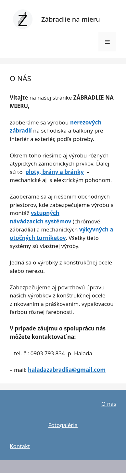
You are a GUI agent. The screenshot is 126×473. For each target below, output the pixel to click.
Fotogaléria (63, 425)
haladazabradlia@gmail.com (67, 369)
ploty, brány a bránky (54, 172)
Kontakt (20, 446)
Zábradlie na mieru (70, 19)
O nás (108, 403)
